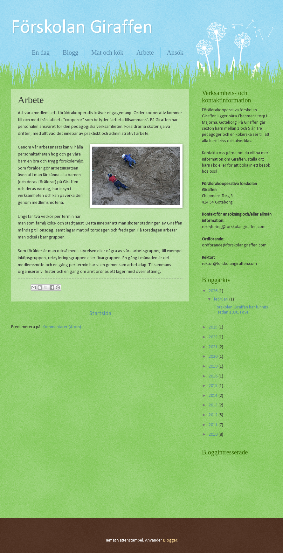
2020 (213, 357)
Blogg (70, 52)
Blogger (170, 540)
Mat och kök (107, 52)
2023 (213, 337)
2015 (213, 386)
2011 (213, 425)
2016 (213, 376)
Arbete (145, 52)
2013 (213, 405)
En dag (41, 52)
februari (221, 299)
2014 (213, 396)
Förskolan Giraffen (82, 28)
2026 (213, 291)
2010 (213, 434)
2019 (213, 366)
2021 (213, 347)
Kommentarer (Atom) (62, 327)
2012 (213, 415)
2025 (213, 327)
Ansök (175, 52)
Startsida (100, 314)
